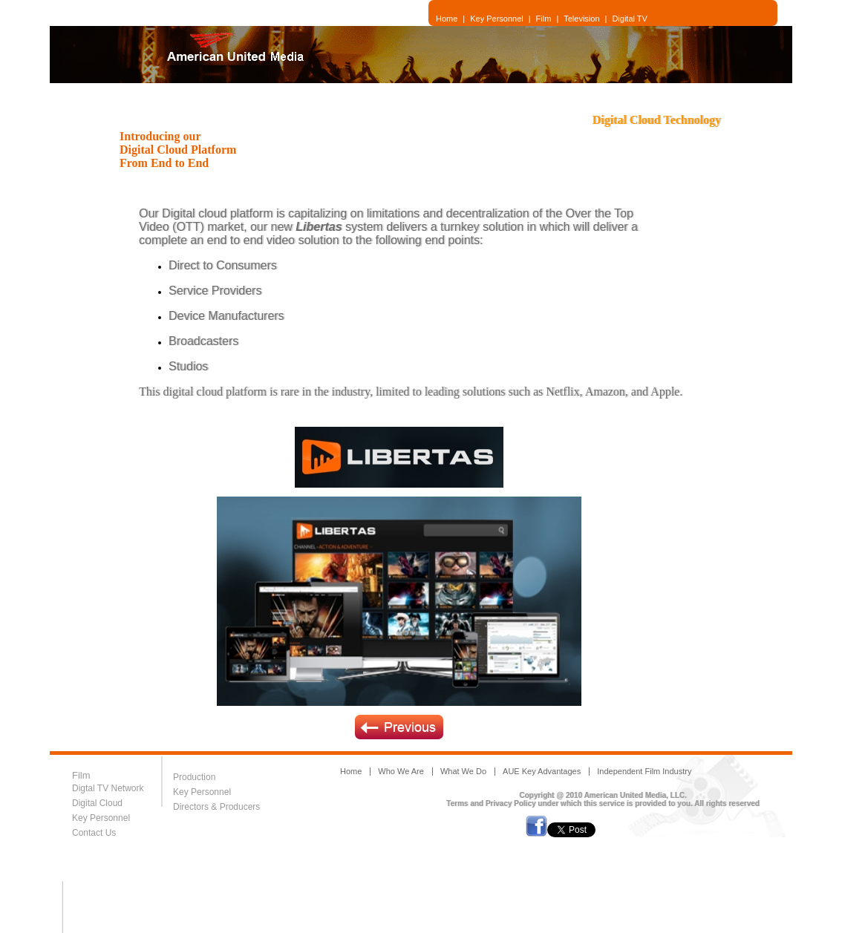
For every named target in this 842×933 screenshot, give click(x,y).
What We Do (463, 771)
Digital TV (629, 18)
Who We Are (401, 771)
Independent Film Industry (644, 771)
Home (446, 18)
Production (194, 777)
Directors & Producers (218, 807)
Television (581, 18)
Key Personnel (496, 18)
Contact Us (94, 833)
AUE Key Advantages (542, 771)
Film (544, 18)
